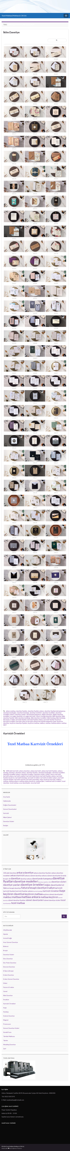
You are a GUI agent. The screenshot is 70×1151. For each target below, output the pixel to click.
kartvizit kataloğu (21, 778)
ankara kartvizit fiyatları (49, 771)
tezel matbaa (14, 783)
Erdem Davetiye (8, 975)
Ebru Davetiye (8, 959)
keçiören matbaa (33, 723)
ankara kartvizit (35, 771)
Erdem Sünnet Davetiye (11, 979)
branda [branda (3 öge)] (63, 876)
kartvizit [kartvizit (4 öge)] (58, 888)
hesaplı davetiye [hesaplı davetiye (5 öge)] (37, 887)
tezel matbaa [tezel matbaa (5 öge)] (18, 903)
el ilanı (48, 774)
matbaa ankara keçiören (27, 781)
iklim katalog (51, 718)
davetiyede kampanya (33, 714)
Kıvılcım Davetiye (9, 1016)
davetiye (12, 773)
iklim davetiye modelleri (39, 718)
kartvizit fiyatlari (21, 720)
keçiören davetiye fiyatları (18, 723)
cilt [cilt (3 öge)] (9, 879)
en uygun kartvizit (29, 716)
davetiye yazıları (20, 714)
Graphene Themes (16, 1148)
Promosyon (7, 1024)
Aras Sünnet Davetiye (10, 942)
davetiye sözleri (39, 774)
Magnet (5, 1020)
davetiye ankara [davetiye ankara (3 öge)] (26, 879)
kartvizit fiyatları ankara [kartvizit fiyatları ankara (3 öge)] (24, 891)
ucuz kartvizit (35, 783)
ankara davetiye (24, 771)
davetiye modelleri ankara (12, 774)
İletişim (5, 825)
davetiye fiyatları (21, 711)
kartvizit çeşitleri (20, 776)
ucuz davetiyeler (24, 783)
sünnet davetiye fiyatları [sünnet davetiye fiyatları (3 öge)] (17, 900)
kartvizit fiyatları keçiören (52, 720)
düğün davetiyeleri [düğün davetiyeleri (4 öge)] (53, 885)
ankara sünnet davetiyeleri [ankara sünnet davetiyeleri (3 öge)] (51, 876)
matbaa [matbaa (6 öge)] (16, 896)
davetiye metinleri (36, 713)
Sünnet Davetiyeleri (10, 809)
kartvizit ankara (8, 776)
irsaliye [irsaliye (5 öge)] (50, 887)
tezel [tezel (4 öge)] (63, 900)
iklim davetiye (56, 716)
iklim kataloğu (60, 718)
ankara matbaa (11, 711)
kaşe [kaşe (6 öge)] (62, 890)
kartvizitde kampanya (45, 721)
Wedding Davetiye (9, 1044)
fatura (38, 716)
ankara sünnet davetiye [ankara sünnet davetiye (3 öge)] (33, 876)
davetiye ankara (20, 773)
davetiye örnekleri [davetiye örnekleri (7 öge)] (32, 884)
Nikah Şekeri (7, 817)
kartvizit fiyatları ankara (35, 720)
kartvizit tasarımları (32, 779)
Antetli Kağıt (7, 938)
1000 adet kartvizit (12, 771)
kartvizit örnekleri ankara (49, 778)
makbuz (42, 723)
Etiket (5, 983)
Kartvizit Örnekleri (14, 733)
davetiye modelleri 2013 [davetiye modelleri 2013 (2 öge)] (44, 882)
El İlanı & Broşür (8, 971)
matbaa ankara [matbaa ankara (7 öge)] (30, 897)
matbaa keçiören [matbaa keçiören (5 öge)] (49, 897)
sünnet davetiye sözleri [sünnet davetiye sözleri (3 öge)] (52, 900)
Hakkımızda (7, 801)
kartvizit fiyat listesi (33, 776)
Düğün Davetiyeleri (9, 805)
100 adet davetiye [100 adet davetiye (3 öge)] (9, 873)
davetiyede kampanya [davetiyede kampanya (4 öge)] (42, 878)
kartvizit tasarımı (20, 779)
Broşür (5, 950)
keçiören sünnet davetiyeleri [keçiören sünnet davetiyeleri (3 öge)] (53, 894)
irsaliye (12, 720)
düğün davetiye (47, 714)
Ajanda (5, 934)
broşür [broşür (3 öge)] (5, 879)
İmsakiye (6, 999)
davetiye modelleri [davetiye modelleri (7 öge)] (26, 881)
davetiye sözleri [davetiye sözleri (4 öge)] (59, 881)
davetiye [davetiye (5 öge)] (15, 878)
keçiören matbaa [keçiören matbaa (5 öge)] (33, 894)
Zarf (4, 1049)
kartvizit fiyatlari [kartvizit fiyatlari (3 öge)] (9, 891)
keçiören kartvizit (50, 779)
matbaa (48, 723)
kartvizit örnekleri (9, 721)
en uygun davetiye (16, 716)
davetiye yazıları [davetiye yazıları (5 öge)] (12, 884)
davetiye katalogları (10, 713)
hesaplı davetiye (46, 716)
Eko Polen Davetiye (9, 963)
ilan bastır (6, 720)
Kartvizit (6, 813)
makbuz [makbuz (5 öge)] (7, 897)
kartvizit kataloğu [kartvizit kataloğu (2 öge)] (38, 891)
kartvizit (58, 774)
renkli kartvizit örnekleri (53, 781)
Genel (5, 991)
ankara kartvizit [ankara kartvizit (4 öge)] (17, 875)
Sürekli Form (7, 1032)
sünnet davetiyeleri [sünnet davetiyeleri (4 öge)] (35, 900)
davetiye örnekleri (27, 774)
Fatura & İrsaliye (8, 987)
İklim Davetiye (11, 32)
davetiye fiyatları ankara (36, 711)
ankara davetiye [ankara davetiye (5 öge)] (25, 872)
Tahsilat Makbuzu (9, 1036)
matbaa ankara (56, 723)
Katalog (5, 1012)
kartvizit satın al (21, 721)
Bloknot (5, 946)
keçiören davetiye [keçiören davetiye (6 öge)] (13, 893)
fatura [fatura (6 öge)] (25, 887)
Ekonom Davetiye (9, 967)
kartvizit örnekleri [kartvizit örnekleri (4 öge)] (51, 891)
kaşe (54, 721)
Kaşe (5, 1008)
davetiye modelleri (49, 713)
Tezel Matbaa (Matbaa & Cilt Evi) (14, 16)
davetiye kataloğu (23, 713)
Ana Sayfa (6, 797)
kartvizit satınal (32, 721)
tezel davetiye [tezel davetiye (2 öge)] (7, 903)
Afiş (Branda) (7, 930)
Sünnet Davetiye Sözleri (11, 1028)
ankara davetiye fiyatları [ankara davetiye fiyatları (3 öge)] (42, 873)
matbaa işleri (40, 781)
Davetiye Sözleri (8, 821)
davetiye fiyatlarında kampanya (55, 711)
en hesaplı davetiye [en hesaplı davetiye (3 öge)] (14, 888)
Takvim (5, 1040)
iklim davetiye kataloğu (22, 718)
